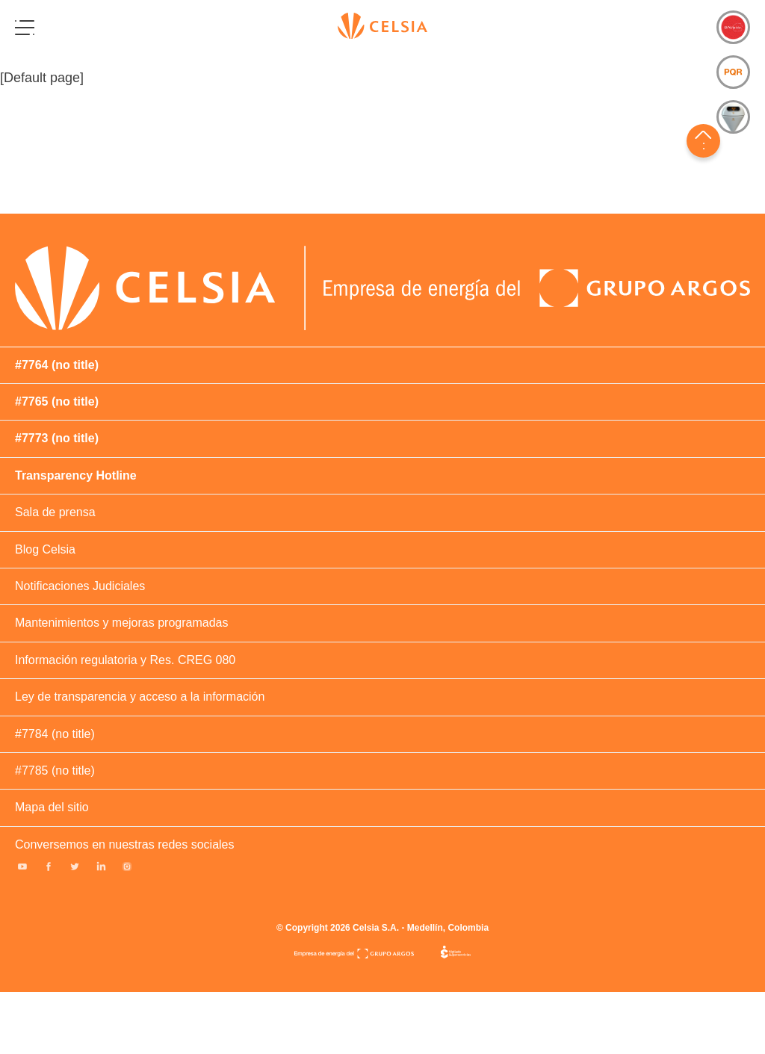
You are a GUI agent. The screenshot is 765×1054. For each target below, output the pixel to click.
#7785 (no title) (55, 770)
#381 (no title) (742, 238)
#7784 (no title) (55, 734)
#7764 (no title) (57, 365)
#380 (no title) (691, 238)
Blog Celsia (45, 549)
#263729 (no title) (717, 238)
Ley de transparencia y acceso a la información (139, 696)
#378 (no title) (666, 238)
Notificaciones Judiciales (80, 586)
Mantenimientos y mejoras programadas (121, 622)
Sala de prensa (55, 512)
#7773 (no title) (57, 438)
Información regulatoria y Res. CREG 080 (125, 660)
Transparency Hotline (76, 475)
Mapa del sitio (52, 807)
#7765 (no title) (57, 401)
